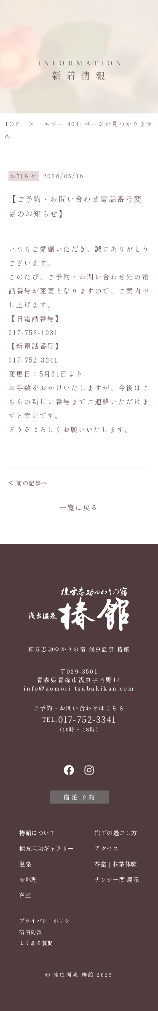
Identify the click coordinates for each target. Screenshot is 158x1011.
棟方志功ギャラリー (46, 848)
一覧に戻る (79, 507)
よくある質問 (36, 943)
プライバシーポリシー (47, 920)
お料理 (28, 879)
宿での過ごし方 (115, 832)
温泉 (25, 864)
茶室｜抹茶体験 (115, 864)
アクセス (106, 848)
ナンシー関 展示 (116, 879)
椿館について (37, 832)
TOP (11, 123)
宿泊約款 (30, 932)
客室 (25, 894)
